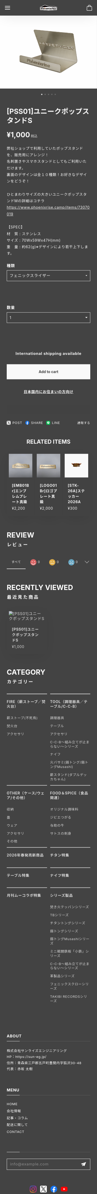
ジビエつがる (60, 821)
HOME (12, 1104)
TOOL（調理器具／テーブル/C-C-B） (69, 707)
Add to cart (48, 373)
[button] (41, 95)
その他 (12, 845)
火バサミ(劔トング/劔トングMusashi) (69, 768)
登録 (83, 1164)
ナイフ (55, 758)
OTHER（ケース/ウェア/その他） (25, 799)
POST (14, 425)
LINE (53, 425)
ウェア (12, 829)
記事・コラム (17, 1118)
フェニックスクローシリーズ (69, 990)
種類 (11, 267)
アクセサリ (15, 738)
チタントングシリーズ (67, 927)
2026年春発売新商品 (25, 859)
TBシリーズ (59, 919)
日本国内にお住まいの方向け (48, 393)
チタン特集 (59, 859)
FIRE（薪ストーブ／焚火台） (26, 707)
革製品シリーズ (62, 980)
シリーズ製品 (61, 899)
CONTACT (15, 1132)
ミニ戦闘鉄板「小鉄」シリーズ (69, 957)
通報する (83, 425)
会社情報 (14, 1111)
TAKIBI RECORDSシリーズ (68, 1002)
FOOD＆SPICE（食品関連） (69, 799)
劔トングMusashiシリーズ (69, 945)
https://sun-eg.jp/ (31, 1057)
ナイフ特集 (59, 879)
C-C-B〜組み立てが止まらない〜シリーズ (70, 748)
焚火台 (12, 730)
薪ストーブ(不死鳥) (22, 722)
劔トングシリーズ (64, 935)
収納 (10, 813)
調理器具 (57, 722)
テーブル (57, 730)
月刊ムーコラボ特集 (24, 899)
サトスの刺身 (60, 837)
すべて (16, 565)
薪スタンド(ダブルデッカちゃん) (68, 781)
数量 (11, 309)
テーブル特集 (18, 879)
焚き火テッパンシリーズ (69, 911)
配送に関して (17, 1125)
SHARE (34, 425)
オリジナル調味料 (64, 813)
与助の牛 (57, 829)
